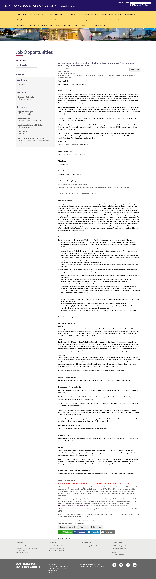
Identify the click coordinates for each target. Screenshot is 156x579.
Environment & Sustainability (57, 568)
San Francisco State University (90, 564)
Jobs (43, 14)
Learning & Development (112, 14)
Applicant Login (21, 60)
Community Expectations (26, 25)
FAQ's (114, 550)
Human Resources (68, 6)
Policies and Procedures (102, 25)
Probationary (25, 114)
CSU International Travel (112, 20)
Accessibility (52, 564)
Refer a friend (96, 527)
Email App (110, 532)
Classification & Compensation (88, 14)
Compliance (22, 20)
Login (127, 3)
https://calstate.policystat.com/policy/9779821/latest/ (77, 505)
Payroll (72, 14)
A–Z (113, 3)
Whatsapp (67, 532)
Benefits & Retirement (58, 14)
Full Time (24, 134)
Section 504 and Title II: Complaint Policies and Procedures (58, 25)
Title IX (50, 573)
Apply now (135, 69)
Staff (22, 85)
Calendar (120, 3)
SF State (134, 5)
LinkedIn (95, 532)
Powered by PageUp (64, 538)
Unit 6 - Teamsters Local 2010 (31, 120)
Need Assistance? (22, 552)
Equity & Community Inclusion (58, 566)
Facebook (82, 532)
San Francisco (25, 99)
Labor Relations (129, 14)
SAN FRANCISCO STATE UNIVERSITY (31, 5)
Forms (114, 552)
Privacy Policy (52, 571)
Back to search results (68, 527)
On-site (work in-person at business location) (35, 142)
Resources (76, 20)
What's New (21, 14)
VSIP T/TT (85, 25)
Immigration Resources (90, 20)
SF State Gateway (118, 555)
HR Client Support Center (121, 546)
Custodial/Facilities (27, 127)
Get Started (34, 14)
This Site (143, 5)
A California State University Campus (92, 566)
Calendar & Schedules (119, 548)
